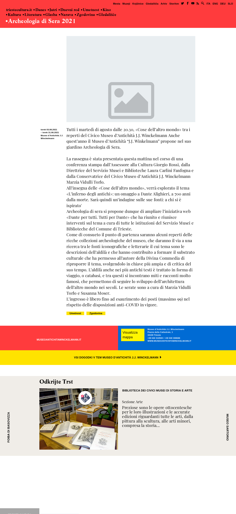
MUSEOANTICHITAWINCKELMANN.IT (59, 339)
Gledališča (152, 3)
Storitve (174, 3)
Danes (39, 10)
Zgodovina (85, 15)
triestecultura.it (19, 10)
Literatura (32, 15)
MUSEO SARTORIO (227, 427)
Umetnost (90, 10)
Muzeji (126, 3)
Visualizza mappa (130, 335)
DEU (223, 3)
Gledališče (106, 15)
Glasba (50, 15)
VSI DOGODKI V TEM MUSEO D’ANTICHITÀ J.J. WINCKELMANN (118, 357)
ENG (215, 3)
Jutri (52, 10)
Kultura (13, 15)
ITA (208, 3)
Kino (106, 10)
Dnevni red (69, 10)
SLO (230, 3)
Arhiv (164, 3)
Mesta (116, 3)
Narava (66, 15)
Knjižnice (138, 3)
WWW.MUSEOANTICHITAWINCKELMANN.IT (169, 341)
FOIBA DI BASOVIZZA (8, 427)
